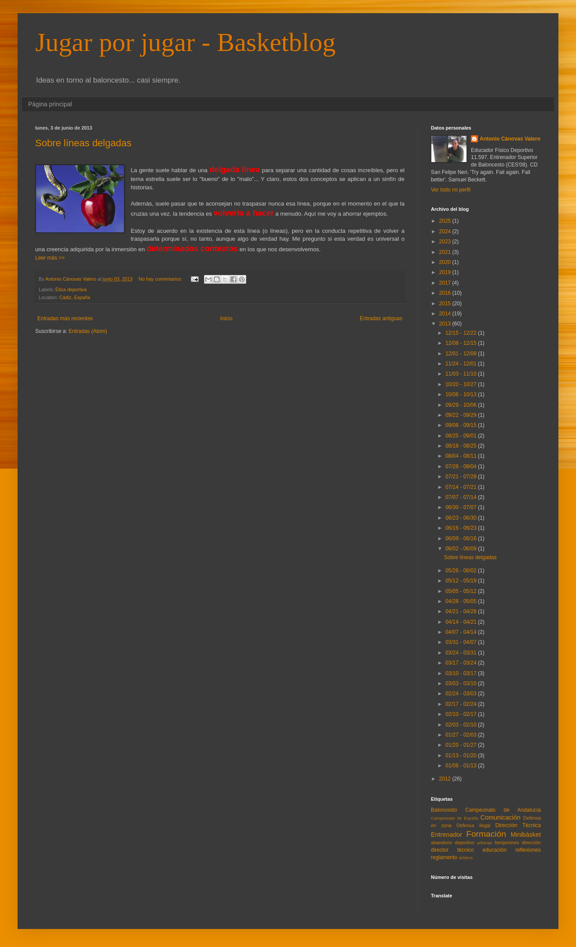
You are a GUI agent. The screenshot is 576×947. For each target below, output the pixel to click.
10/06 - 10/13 (461, 394)
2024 (445, 231)
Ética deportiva (71, 289)
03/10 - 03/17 (461, 673)
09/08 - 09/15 (461, 425)
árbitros (466, 857)
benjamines (507, 842)
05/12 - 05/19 (461, 581)
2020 (445, 262)
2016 (445, 293)
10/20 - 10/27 (461, 384)
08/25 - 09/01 (461, 436)
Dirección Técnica (518, 825)
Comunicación (500, 817)
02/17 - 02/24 (461, 704)
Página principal (50, 104)
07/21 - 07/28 (461, 477)
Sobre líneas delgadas (83, 142)
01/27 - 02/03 (461, 735)
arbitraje (484, 842)
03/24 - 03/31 (461, 653)
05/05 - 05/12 (461, 591)
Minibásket (525, 834)
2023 (445, 242)
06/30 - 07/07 (461, 507)
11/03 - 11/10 (461, 374)
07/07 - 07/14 (461, 497)
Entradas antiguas (381, 318)
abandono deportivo (452, 842)
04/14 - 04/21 (461, 622)
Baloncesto (444, 810)
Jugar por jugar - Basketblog (185, 42)
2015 (445, 303)
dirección (531, 842)
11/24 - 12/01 (461, 364)
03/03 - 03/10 (461, 683)
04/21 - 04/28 (461, 611)
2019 (445, 272)
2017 (445, 283)
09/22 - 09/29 (461, 415)
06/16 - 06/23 (461, 528)
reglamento (444, 857)
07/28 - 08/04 (461, 466)
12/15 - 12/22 (461, 333)
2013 (445, 324)
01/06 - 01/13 (461, 766)
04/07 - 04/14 (461, 632)
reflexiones (528, 850)
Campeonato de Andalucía (503, 810)
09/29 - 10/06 (461, 405)
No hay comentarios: (161, 279)
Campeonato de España (454, 818)
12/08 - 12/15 (461, 343)
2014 (445, 314)
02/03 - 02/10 (461, 725)
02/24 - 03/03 (461, 693)
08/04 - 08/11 (461, 456)
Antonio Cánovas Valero (510, 139)
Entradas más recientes (65, 318)
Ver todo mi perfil (450, 190)
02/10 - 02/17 (461, 714)
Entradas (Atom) (88, 331)
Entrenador (446, 834)
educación (495, 850)
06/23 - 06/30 (461, 518)
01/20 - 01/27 (461, 745)
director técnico (452, 850)
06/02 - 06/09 (461, 549)
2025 (445, 221)
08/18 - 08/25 (461, 446)
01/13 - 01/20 (461, 755)
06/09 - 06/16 (461, 538)
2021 (445, 252)
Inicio (226, 318)
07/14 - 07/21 (461, 487)
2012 (445, 779)
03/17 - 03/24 (461, 663)
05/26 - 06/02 (461, 570)
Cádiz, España (74, 297)
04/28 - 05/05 (461, 601)
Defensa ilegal (473, 825)
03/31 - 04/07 (461, 642)
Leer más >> (50, 258)
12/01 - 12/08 (461, 354)
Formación (486, 834)
